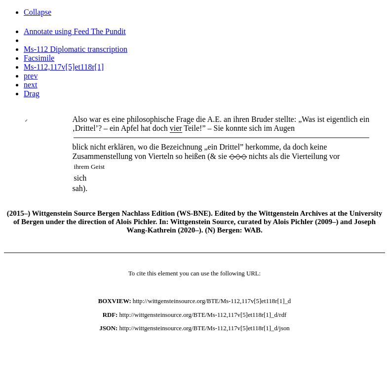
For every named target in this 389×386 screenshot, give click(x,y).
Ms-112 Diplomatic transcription (75, 49)
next (31, 84)
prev (31, 76)
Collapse (37, 12)
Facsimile (39, 58)
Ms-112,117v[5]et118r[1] (64, 67)
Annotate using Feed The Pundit (75, 31)
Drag (31, 93)
